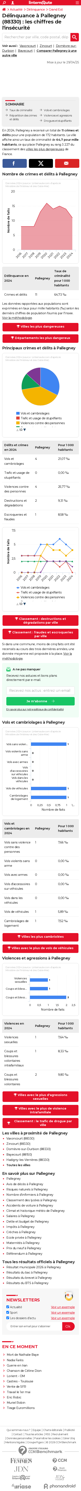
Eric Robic (14, 1397)
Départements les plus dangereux (42, 338)
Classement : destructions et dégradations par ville (42, 621)
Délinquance (36, 9)
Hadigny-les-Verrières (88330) (27, 1160)
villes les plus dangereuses (45, 149)
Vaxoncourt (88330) (20, 1138)
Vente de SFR (16, 1387)
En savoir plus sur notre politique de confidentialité (35, 709)
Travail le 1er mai (18, 1392)
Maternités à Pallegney (22, 1243)
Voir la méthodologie (17, 318)
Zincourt (46, 46)
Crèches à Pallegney (21, 1232)
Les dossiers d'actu (21, 1318)
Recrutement (60, 1434)
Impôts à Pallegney (20, 1227)
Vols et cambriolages (56, 110)
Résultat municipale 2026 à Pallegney (33, 1267)
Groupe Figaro (35, 1442)
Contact (18, 1434)
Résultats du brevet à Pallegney (29, 1278)
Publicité (70, 1430)
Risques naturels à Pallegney (27, 1189)
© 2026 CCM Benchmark (61, 1442)
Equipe (37, 1430)
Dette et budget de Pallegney (27, 1221)
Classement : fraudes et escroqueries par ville (42, 634)
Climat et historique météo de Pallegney (35, 1211)
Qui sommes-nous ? (18, 1430)
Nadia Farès (15, 1360)
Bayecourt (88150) (19, 1154)
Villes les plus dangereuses (42, 326)
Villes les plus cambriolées (43, 937)
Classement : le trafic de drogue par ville (43, 1123)
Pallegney (13, 1179)
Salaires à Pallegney (20, 1216)
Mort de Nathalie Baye (23, 1355)
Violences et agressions (58, 115)
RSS (47, 1434)
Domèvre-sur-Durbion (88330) (28, 1149)
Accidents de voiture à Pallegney (29, 1205)
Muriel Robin (16, 1403)
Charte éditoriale (52, 1430)
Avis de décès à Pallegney (24, 1184)
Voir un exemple (63, 1307)
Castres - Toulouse (20, 1381)
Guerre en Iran (17, 1365)
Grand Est (56, 9)
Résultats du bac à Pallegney (26, 1272)
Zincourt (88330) (18, 1144)
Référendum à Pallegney (24, 1254)
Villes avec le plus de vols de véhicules (42, 948)
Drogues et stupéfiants (57, 120)
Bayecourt (25, 51)
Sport (11, 1313)
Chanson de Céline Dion (24, 1371)
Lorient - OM (16, 1376)
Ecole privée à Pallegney (23, 1238)
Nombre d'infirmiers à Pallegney (29, 1195)
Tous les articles (34, 1434)
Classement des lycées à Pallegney (31, 1200)
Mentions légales (15, 1442)
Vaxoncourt (28, 46)
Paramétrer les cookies (47, 1438)
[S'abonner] (40, 1326)
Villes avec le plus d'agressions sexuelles (42, 1097)
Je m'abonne (37, 701)
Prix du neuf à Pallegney (23, 1248)
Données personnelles (19, 1438)
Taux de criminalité (20, 110)
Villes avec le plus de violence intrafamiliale (42, 1110)
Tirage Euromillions (21, 1408)
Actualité (16, 9)
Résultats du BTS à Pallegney (27, 1283)
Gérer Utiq (69, 1438)
